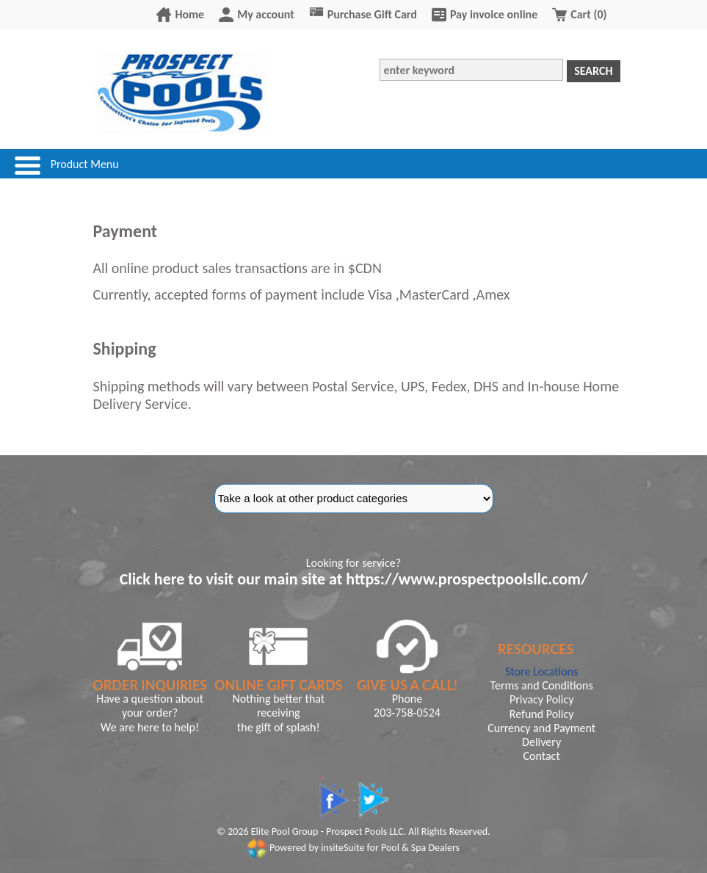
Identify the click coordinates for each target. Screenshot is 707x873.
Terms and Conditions (541, 685)
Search (593, 71)
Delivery (541, 742)
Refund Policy (542, 714)
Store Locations (541, 671)
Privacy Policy (542, 699)
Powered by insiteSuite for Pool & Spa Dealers (353, 847)
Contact (541, 756)
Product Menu (85, 164)
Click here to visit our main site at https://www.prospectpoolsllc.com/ (354, 579)
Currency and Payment (541, 728)
